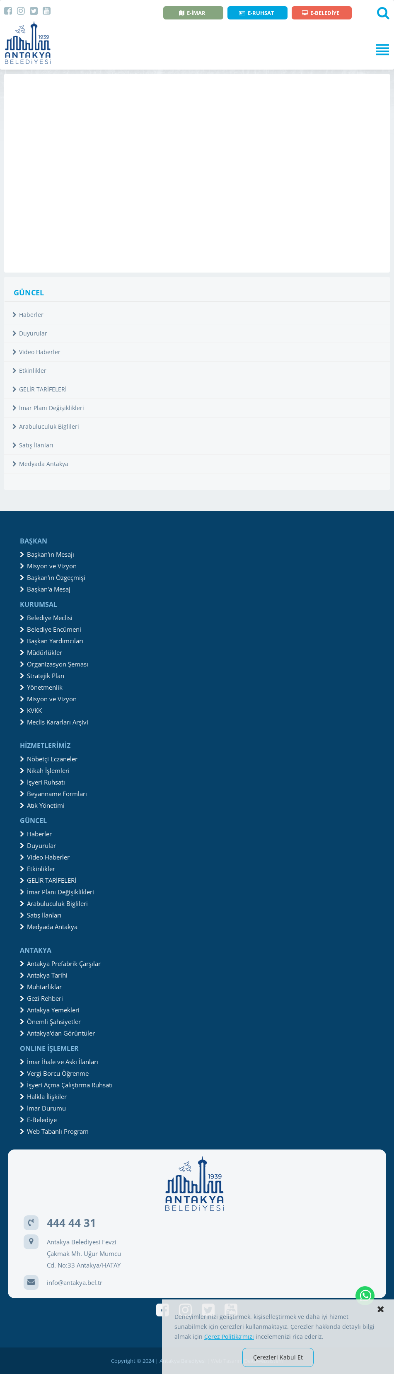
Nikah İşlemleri (45, 770)
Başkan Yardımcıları (51, 641)
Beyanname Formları (53, 794)
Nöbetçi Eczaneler (48, 759)
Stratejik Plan (42, 675)
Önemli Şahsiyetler (50, 1021)
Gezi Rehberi (41, 998)
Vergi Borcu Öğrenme (54, 1073)
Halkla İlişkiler (43, 1096)
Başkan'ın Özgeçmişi (52, 577)
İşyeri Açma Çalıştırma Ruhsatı (66, 1085)
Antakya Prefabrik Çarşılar (60, 963)
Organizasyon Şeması (54, 664)
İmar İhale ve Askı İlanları (59, 1062)
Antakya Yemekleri (50, 1010)
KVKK (31, 710)
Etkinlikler (29, 370)
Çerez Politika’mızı (229, 1336)
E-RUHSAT (256, 13)
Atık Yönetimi (42, 805)
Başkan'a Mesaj (45, 589)
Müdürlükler (41, 652)
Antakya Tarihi (44, 975)
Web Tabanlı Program (54, 1131)
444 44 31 (71, 1222)
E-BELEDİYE (320, 13)
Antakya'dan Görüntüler (57, 1033)
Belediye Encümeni (50, 629)
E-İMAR (192, 13)
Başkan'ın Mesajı (47, 554)
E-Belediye (38, 1120)
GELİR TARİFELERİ (39, 389)
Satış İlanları (32, 445)
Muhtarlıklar (41, 987)
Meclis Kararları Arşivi (54, 722)
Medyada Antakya (40, 464)
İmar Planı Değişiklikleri (48, 408)
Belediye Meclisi (46, 617)
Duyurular (29, 333)
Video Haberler (36, 352)
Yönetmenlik (41, 687)
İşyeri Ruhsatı (42, 782)
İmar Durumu (43, 1108)
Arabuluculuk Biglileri (45, 426)
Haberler (28, 315)
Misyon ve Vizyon (48, 566)
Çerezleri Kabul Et (278, 1357)
